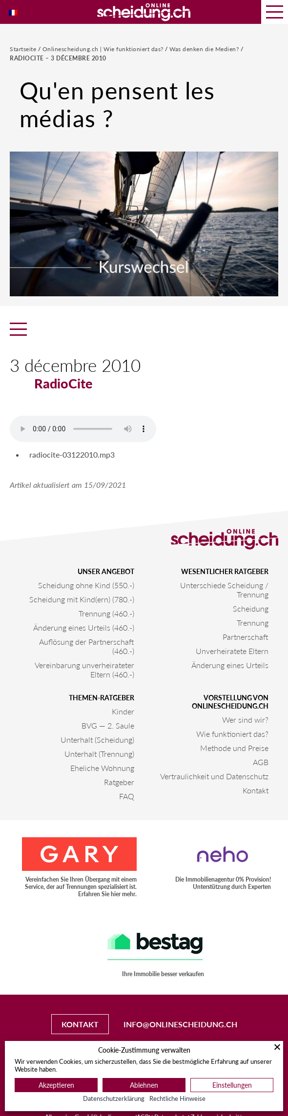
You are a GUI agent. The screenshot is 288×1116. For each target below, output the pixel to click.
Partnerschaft (245, 636)
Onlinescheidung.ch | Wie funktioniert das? (103, 49)
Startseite (24, 49)
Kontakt (255, 790)
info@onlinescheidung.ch (180, 1024)
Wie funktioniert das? (232, 733)
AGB (260, 762)
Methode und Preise (234, 747)
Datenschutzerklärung (113, 1098)
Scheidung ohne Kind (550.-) (86, 585)
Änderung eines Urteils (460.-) (83, 627)
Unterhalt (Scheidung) (97, 739)
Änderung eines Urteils (229, 665)
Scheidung (250, 608)
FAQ (126, 796)
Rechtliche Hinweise (177, 1098)
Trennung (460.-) (106, 613)
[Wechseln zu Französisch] (13, 12)
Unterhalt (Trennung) (99, 753)
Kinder (123, 711)
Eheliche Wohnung (102, 767)
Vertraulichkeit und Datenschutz (214, 776)
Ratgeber (119, 782)
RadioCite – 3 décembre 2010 (58, 58)
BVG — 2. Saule (108, 725)
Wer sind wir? (245, 719)
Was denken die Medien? (205, 49)
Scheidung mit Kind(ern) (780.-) (81, 599)
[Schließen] (277, 1047)
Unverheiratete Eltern (232, 650)
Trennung (252, 622)
